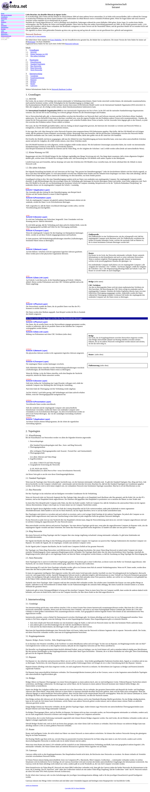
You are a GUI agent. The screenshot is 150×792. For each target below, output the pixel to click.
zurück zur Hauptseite (32, 785)
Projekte (3, 29)
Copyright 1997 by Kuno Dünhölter (75, 788)
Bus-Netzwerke (35, 66)
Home (2, 13)
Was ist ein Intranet (6, 15)
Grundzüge (34, 76)
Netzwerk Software (72, 44)
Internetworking (36, 74)
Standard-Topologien (37, 64)
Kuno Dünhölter (55, 40)
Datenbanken (4, 27)
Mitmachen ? (4, 34)
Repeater (33, 80)
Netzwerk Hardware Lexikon (62, 89)
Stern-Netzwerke (36, 70)
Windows (3, 22)
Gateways (33, 86)
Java (2, 24)
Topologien (34, 60)
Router (32, 84)
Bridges (33, 82)
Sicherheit (4, 25)
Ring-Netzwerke (36, 68)
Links (2, 31)
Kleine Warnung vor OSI (39, 54)
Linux (2, 20)
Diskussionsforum (6, 36)
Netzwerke (4, 18)
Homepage (31, 42)
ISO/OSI (33, 52)
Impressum (4, 32)
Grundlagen (4, 17)
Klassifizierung (35, 62)
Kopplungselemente (37, 78)
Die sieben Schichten (37, 56)
